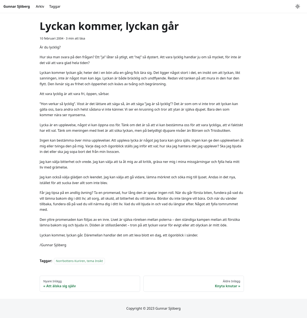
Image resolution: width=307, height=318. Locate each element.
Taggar (55, 6)
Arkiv (40, 6)
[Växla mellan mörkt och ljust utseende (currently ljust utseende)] (297, 6)
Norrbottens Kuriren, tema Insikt (79, 261)
